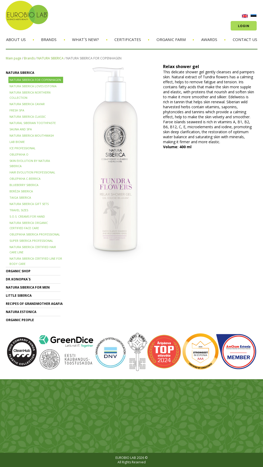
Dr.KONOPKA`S (18, 279)
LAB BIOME (17, 142)
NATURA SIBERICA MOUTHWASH (31, 135)
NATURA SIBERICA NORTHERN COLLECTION (29, 95)
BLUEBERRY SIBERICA (23, 185)
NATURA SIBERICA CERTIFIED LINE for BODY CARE (35, 261)
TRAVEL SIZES (18, 210)
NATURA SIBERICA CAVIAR (27, 104)
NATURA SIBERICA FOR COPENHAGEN (94, 58)
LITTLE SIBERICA (19, 295)
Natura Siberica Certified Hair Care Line (32, 249)
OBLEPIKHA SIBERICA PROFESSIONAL (34, 234)
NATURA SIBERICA (50, 58)
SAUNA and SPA (20, 129)
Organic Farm (171, 39)
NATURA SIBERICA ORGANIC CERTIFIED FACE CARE (28, 225)
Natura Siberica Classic (27, 117)
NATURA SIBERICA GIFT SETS (29, 204)
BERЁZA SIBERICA (21, 191)
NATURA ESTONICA (21, 312)
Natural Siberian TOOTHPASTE (32, 123)
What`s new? (85, 39)
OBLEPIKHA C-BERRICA (25, 179)
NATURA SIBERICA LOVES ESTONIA (33, 86)
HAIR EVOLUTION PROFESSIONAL (32, 172)
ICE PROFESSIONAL (22, 148)
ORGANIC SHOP (18, 271)
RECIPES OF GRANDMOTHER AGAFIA (34, 303)
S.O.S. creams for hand (27, 216)
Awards (209, 39)
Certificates (127, 39)
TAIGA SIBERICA (20, 197)
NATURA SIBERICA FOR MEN (28, 287)
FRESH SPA (16, 110)
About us (16, 39)
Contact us (245, 39)
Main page (13, 58)
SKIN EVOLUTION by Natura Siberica (29, 163)
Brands (49, 39)
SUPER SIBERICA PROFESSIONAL (31, 241)
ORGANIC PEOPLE (20, 320)
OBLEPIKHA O (18, 154)
